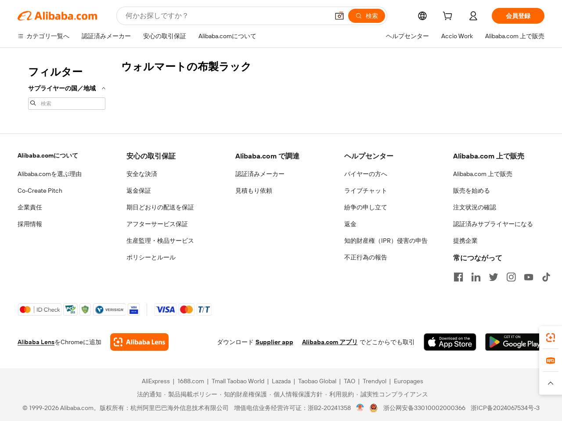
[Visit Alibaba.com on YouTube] (528, 277)
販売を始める (471, 190)
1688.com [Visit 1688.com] (190, 381)
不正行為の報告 (365, 257)
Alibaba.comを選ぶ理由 (50, 173)
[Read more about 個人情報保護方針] (296, 394)
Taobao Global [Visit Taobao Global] (317, 381)
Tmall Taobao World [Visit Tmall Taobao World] (238, 381)
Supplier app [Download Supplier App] (274, 341)
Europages (408, 381)
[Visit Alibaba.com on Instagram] (511, 277)
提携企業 (465, 240)
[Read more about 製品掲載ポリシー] (190, 394)
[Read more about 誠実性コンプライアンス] (392, 394)
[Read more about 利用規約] (339, 394)
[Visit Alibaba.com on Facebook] (458, 277)
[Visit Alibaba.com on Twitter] (493, 277)
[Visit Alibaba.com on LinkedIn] (476, 277)
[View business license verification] (360, 407)
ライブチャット (365, 190)
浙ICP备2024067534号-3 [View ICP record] (505, 407)
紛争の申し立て (365, 207)
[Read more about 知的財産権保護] (243, 394)
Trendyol (374, 381)
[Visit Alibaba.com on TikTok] (546, 277)
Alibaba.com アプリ (330, 341)
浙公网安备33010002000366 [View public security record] (424, 407)
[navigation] (67, 87)
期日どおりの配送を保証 (160, 207)
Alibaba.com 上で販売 (482, 173)
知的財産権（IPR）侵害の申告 (386, 240)
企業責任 (30, 207)
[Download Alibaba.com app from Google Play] (514, 342)
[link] (550, 337)
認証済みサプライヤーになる (493, 223)
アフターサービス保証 (157, 223)
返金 (350, 223)
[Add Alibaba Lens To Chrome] (139, 342)
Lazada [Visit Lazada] (281, 381)
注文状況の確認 (474, 207)
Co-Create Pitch (40, 190)
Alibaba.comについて (48, 155)
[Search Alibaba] (226, 16)
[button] (339, 16)
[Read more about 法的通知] (148, 394)
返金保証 (138, 190)
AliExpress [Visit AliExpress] (156, 381)
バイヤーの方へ (365, 173)
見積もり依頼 (253, 190)
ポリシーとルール (151, 257)
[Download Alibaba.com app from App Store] (450, 342)
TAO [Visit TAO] (349, 381)
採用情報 (30, 223)
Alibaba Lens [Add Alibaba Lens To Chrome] (36, 341)
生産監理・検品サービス (160, 240)
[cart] (449, 17)
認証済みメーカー (260, 173)
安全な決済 (141, 173)
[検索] (366, 16)
